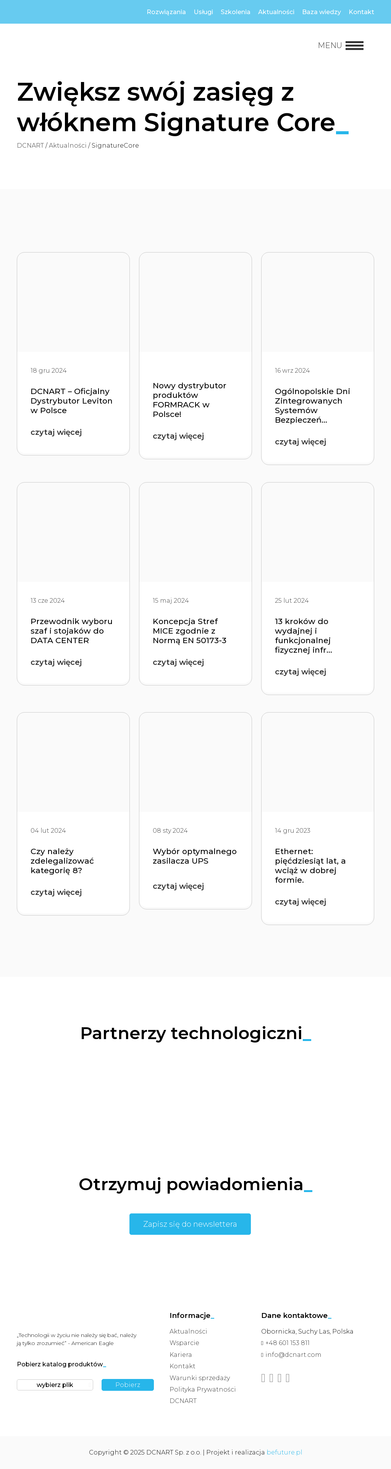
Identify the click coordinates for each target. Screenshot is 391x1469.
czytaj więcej (56, 432)
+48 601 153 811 (287, 1343)
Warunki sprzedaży (200, 1378)
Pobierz (127, 1385)
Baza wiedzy (321, 12)
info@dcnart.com (293, 1354)
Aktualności (276, 12)
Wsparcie (184, 1343)
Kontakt (361, 12)
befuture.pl (284, 1452)
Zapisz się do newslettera (190, 1224)
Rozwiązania (166, 12)
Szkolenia (235, 12)
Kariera (181, 1354)
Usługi (203, 12)
